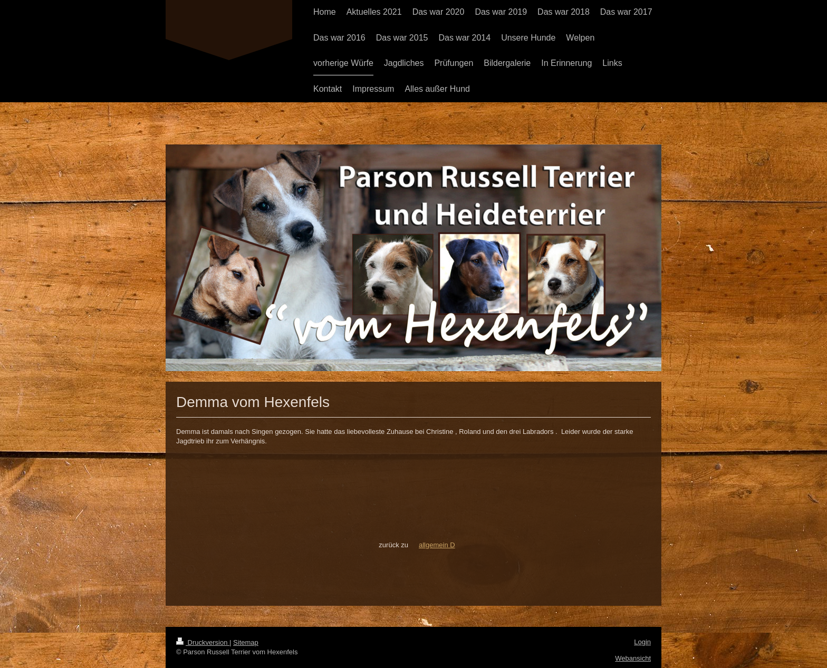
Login (642, 642)
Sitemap (245, 642)
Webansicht (633, 658)
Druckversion (202, 642)
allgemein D (437, 545)
